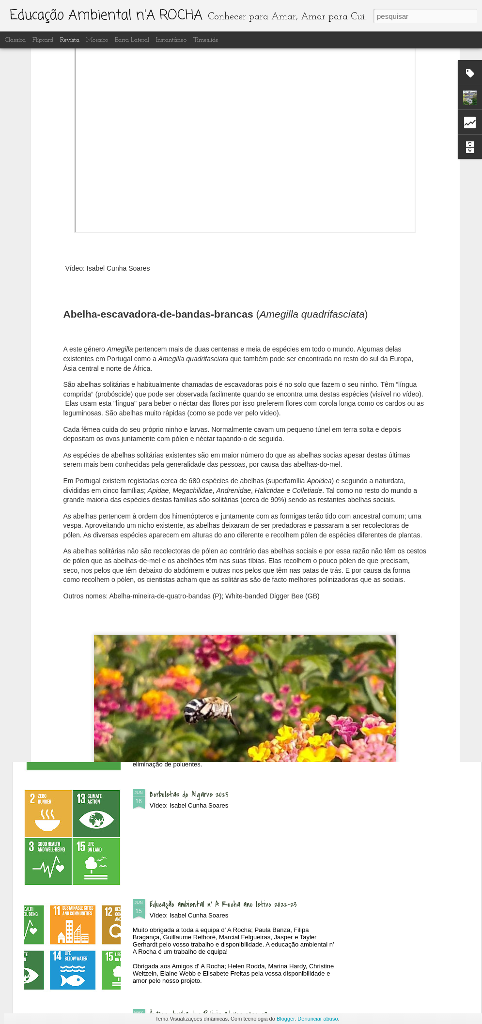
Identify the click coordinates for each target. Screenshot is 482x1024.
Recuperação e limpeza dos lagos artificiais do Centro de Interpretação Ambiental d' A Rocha (234, 690)
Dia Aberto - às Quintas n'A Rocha (201, 464)
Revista (69, 40)
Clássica (15, 40)
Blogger (286, 1019)
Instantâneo (171, 40)
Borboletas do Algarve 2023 (189, 794)
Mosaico (97, 40)
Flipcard (42, 40)
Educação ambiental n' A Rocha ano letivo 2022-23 (223, 904)
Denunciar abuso (317, 1019)
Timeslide (205, 40)
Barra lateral (132, 40)
